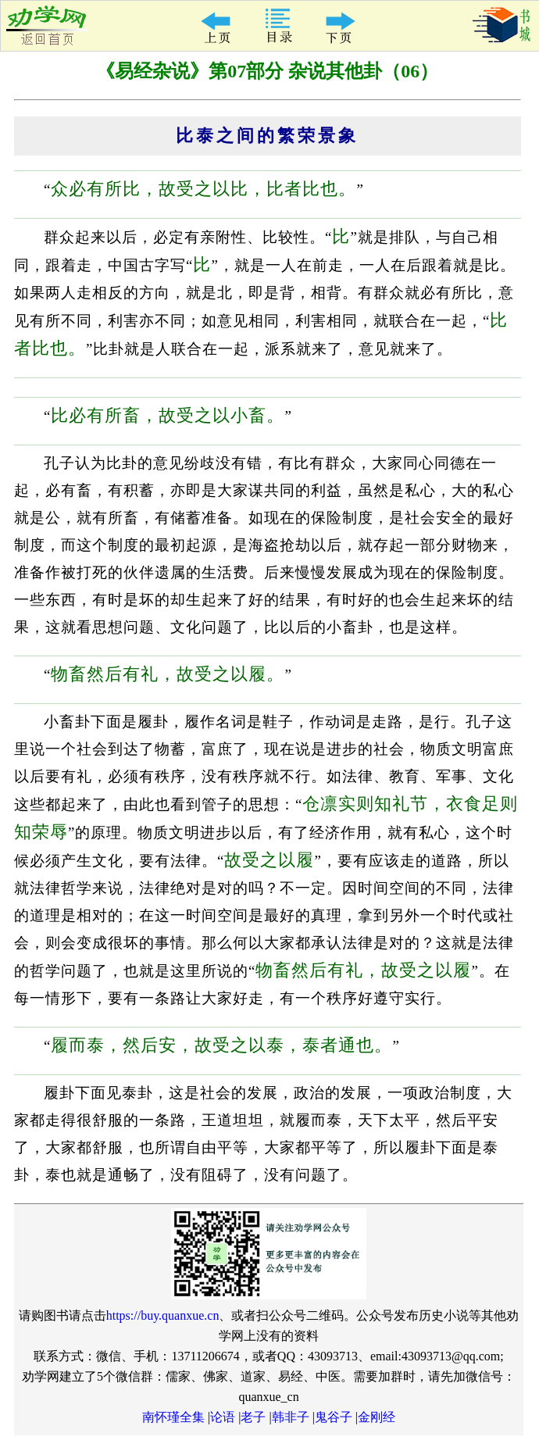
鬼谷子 (333, 1417)
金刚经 (376, 1417)
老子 (253, 1417)
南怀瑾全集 (173, 1417)
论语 (222, 1417)
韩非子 (290, 1417)
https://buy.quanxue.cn (163, 1315)
